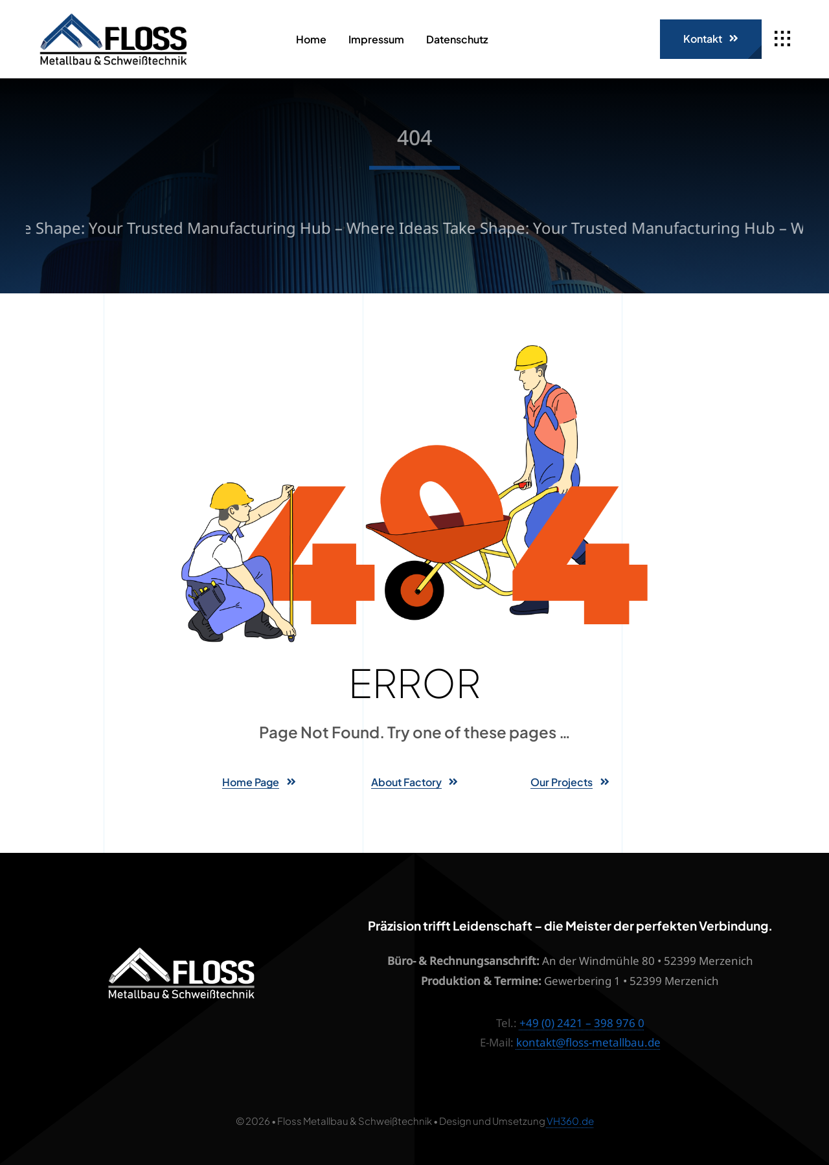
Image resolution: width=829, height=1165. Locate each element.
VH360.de (570, 1120)
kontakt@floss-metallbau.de (588, 1042)
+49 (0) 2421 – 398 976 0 (581, 1022)
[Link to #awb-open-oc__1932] (782, 39)
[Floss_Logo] (113, 18)
